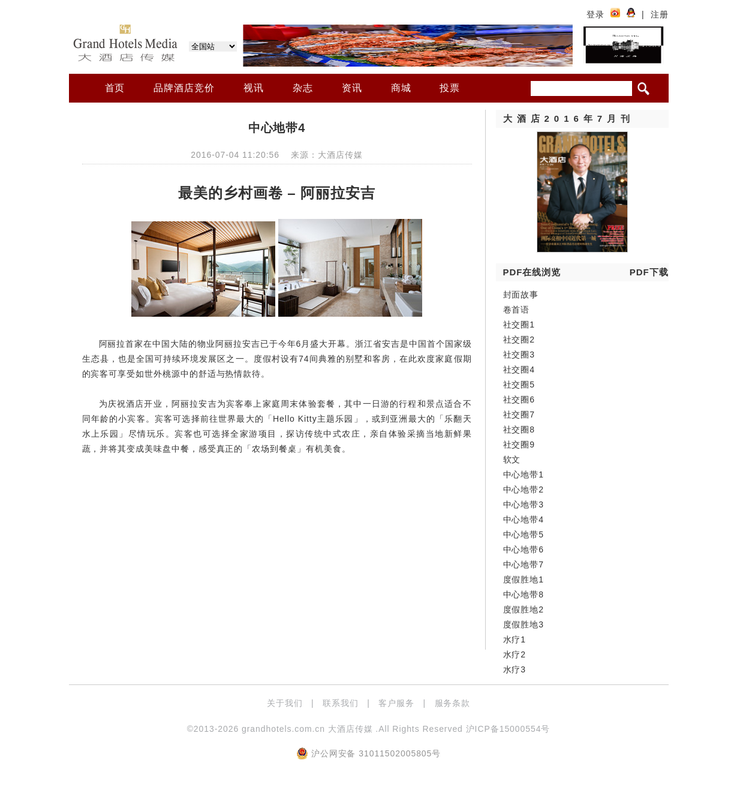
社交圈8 (519, 429)
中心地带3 (523, 504)
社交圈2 (519, 339)
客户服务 (396, 703)
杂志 (303, 88)
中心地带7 (523, 564)
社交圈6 (519, 399)
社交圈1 (519, 324)
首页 (115, 88)
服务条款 (453, 703)
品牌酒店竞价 (184, 88)
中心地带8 (523, 594)
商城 (401, 88)
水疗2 (515, 654)
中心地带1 (523, 474)
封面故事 (521, 294)
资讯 (352, 88)
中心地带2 (523, 489)
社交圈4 (519, 369)
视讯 (253, 88)
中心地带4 (523, 519)
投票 (450, 88)
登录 (595, 14)
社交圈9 (519, 444)
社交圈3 (519, 354)
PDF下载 (649, 272)
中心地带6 (523, 549)
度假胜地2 (523, 609)
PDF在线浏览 (532, 272)
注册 (660, 14)
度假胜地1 (523, 579)
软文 (512, 459)
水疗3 (515, 669)
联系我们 (341, 703)
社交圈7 (519, 414)
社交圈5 (519, 384)
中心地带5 (523, 534)
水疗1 (515, 639)
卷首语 (516, 309)
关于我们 (285, 703)
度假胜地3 (523, 624)
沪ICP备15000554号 (508, 729)
